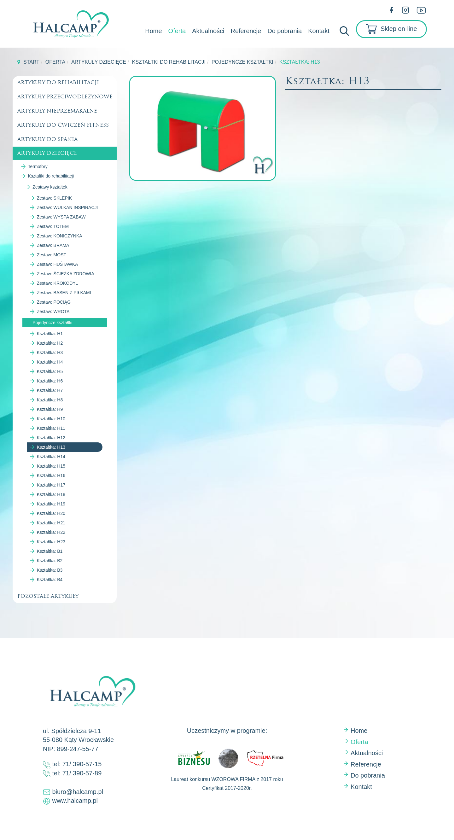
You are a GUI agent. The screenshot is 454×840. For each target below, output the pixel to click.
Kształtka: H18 (51, 494)
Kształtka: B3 (50, 570)
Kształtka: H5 (50, 371)
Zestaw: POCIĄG (54, 302)
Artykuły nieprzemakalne (57, 111)
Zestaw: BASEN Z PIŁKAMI (64, 292)
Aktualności (208, 30)
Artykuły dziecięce (98, 62)
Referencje (245, 30)
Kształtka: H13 (51, 447)
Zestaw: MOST (51, 254)
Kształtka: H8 (50, 399)
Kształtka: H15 (51, 466)
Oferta (177, 30)
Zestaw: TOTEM (53, 226)
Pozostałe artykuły (48, 596)
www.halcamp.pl (74, 800)
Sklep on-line (391, 29)
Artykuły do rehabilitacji (58, 82)
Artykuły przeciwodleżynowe (65, 96)
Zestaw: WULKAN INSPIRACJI (67, 207)
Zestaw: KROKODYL (57, 283)
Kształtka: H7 (50, 390)
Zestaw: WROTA (53, 311)
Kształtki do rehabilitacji (169, 62)
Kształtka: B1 (50, 551)
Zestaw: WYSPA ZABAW (61, 216)
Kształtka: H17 (51, 484)
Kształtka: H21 (51, 522)
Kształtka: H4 (50, 362)
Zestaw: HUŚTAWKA (57, 264)
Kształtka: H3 (50, 352)
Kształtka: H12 (51, 437)
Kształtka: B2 (50, 560)
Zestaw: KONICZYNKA (59, 235)
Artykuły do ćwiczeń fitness (63, 125)
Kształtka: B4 (50, 579)
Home (153, 30)
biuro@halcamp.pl (73, 791)
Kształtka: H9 (50, 409)
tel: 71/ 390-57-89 (72, 773)
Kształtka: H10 (51, 418)
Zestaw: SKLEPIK (54, 198)
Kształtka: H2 (50, 343)
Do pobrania (284, 30)
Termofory (38, 166)
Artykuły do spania (47, 139)
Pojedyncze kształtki (242, 62)
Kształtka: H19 (51, 503)
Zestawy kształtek (49, 187)
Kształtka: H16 (51, 475)
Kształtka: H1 (50, 333)
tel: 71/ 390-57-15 (72, 764)
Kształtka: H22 (51, 532)
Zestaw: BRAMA (53, 245)
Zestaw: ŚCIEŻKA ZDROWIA (65, 273)
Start (31, 62)
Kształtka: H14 (51, 456)
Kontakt (318, 30)
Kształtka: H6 (50, 380)
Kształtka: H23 (51, 541)
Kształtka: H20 (51, 513)
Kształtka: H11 (51, 428)
